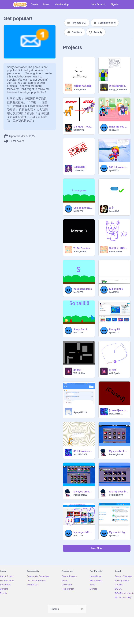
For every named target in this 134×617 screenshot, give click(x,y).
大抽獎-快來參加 (82, 85)
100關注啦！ (80, 167)
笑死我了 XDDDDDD (118, 248)
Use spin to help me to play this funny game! (83, 207)
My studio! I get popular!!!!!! (118, 532)
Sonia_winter (80, 89)
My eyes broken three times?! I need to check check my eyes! (118, 451)
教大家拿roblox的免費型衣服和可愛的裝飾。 (118, 85)
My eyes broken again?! (83, 491)
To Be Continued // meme (83, 248)
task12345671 (115, 414)
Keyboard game (82, 288)
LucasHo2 (114, 211)
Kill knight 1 (116, 288)
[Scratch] (20, 4)
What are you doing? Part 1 (118, 126)
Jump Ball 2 (80, 329)
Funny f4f (114, 329)
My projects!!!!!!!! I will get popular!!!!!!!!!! (83, 532)
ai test (112, 370)
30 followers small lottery (83, 451)
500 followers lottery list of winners (118, 167)
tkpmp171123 (80, 412)
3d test (77, 370)
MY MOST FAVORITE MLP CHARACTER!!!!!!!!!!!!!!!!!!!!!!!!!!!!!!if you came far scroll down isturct (83, 126)
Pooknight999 (116, 454)
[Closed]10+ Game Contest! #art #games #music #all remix (118, 410)
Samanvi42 (78, 130)
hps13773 (114, 130)
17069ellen (78, 170)
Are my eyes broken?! (118, 491)
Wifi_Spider (79, 373)
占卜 (111, 207)
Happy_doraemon (118, 89)
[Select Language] (67, 609)
